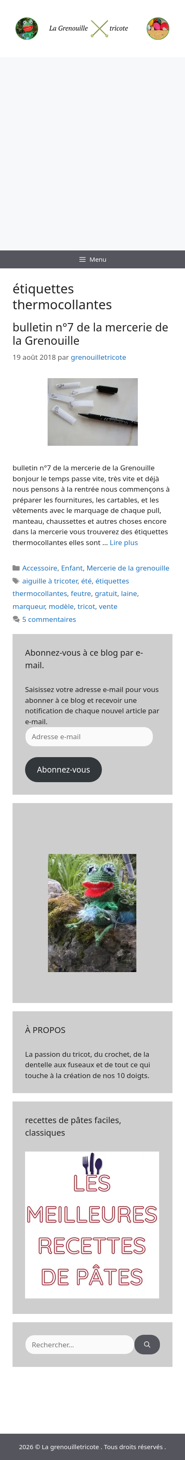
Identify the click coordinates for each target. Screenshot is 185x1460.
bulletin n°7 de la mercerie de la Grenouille (90, 333)
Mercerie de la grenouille (127, 568)
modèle (60, 606)
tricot (86, 606)
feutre (81, 593)
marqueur (29, 606)
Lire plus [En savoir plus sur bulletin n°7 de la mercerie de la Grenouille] (124, 542)
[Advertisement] (92, 153)
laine (129, 593)
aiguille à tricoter (49, 581)
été (86, 581)
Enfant (72, 568)
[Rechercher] (147, 1345)
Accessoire (39, 568)
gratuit (106, 593)
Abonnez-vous (63, 769)
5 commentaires (49, 619)
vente (108, 606)
